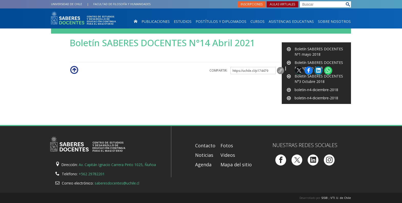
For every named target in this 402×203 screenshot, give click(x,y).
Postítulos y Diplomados (221, 21)
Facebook (308, 70)
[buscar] (325, 4)
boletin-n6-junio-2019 (312, 106)
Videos (227, 155)
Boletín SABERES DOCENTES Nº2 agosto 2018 (319, 65)
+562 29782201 (92, 173)
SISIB (324, 198)
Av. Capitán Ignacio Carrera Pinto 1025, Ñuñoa (117, 164)
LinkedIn (318, 70)
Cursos (257, 21)
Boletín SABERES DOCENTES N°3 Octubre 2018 (319, 79)
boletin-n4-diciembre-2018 (316, 89)
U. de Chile (343, 198)
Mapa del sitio (236, 164)
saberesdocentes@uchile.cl (117, 183)
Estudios (183, 21)
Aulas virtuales (282, 4)
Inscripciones (252, 4)
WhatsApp (328, 70)
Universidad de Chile (66, 4)
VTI (332, 198)
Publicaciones (156, 21)
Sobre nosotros (334, 21)
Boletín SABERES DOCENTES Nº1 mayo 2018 (319, 51)
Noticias (204, 155)
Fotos (226, 145)
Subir (74, 69)
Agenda (203, 164)
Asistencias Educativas (291, 21)
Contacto (205, 145)
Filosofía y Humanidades (121, 4)
